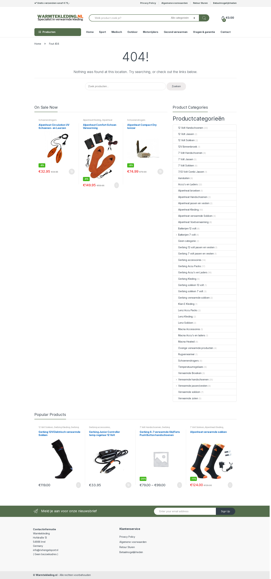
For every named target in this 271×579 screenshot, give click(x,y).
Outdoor (132, 31)
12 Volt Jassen (183, 134)
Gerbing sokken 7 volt (188, 291)
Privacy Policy (148, 3)
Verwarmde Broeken (187, 373)
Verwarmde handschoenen (191, 379)
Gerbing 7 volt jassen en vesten (193, 253)
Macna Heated (184, 341)
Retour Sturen (200, 3)
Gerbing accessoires (187, 259)
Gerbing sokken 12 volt (188, 285)
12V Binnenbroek (185, 146)
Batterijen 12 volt (184, 228)
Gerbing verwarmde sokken (191, 297)
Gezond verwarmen (176, 31)
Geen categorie (184, 240)
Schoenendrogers (48, 120)
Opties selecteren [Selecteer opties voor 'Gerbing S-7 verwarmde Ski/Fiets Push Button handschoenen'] (179, 485)
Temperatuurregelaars (188, 366)
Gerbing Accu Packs (187, 266)
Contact (226, 31)
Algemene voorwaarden (174, 3)
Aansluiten (181, 178)
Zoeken (176, 86)
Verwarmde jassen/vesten (190, 385)
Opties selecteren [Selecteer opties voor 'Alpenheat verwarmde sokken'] (229, 485)
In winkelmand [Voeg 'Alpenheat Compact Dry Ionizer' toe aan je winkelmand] (160, 172)
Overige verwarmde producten (193, 348)
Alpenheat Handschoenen (190, 196)
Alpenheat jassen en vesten (191, 203)
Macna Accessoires (186, 329)
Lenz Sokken (183, 322)
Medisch (116, 31)
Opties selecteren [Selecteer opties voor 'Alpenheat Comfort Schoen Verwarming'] (116, 185)
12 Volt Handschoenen (188, 127)
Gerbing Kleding (184, 278)
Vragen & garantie (204, 31)
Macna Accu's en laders (189, 335)
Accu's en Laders (185, 184)
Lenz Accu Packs (185, 310)
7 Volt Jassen (183, 159)
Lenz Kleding (183, 316)
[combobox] (128, 17)
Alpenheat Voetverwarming (97, 121)
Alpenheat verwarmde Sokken (192, 215)
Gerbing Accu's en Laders (190, 272)
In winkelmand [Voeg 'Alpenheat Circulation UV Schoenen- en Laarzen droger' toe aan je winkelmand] (71, 172)
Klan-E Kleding (183, 303)
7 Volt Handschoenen (187, 152)
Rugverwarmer (184, 354)
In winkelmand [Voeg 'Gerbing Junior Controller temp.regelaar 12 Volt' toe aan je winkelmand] (128, 485)
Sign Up (225, 511)
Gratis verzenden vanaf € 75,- (52, 3)
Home (90, 31)
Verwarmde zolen (185, 398)
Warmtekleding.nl (46, 574)
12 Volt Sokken (184, 140)
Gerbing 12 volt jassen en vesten (193, 247)
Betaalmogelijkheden (225, 3)
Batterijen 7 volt (184, 234)
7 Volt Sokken (183, 165)
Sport (102, 31)
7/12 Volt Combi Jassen (188, 171)
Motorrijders (150, 31)
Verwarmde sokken (186, 391)
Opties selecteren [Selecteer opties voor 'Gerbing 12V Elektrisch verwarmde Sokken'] (78, 485)
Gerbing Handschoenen (155, 428)
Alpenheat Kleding (92, 120)
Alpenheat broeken (186, 190)
